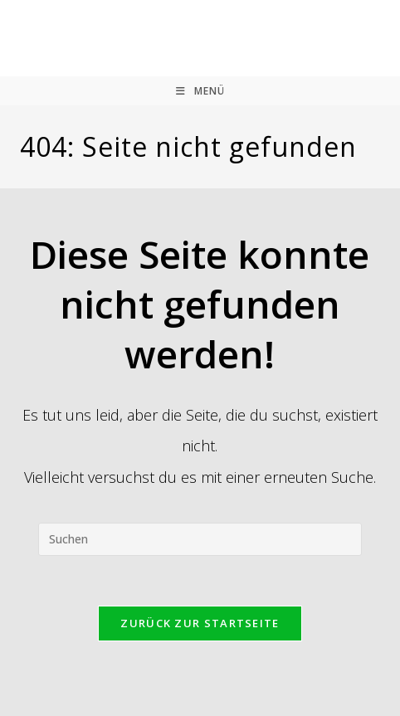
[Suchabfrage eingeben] (200, 539)
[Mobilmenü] (200, 90)
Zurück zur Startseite (199, 623)
